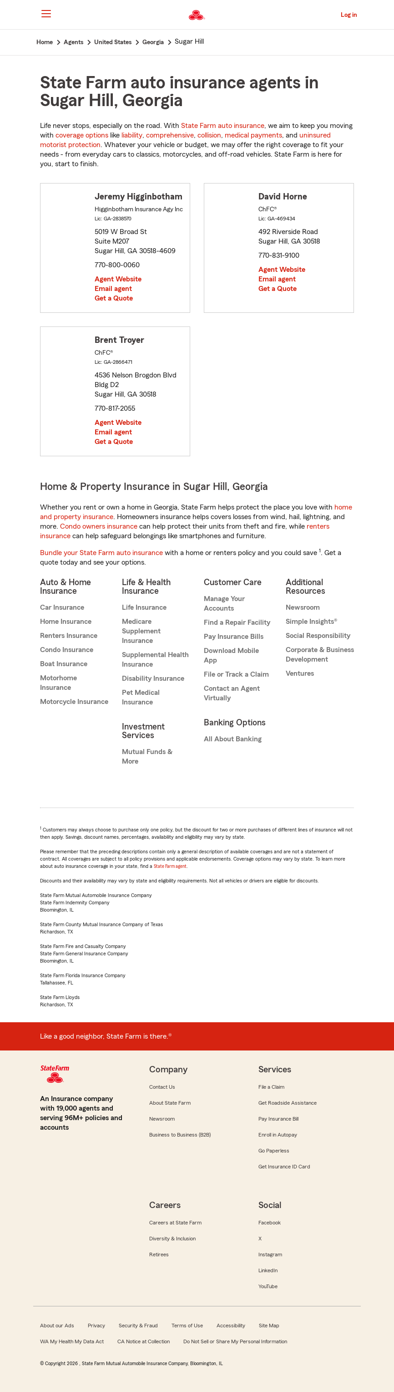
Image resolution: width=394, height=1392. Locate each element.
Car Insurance (62, 607)
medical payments (253, 135)
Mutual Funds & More (147, 756)
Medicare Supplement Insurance (141, 631)
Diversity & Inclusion (172, 1238)
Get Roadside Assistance (287, 1103)
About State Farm (170, 1103)
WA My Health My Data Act (72, 1341)
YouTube (268, 1286)
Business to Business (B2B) (180, 1134)
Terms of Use (187, 1325)
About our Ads (57, 1325)
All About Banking (233, 739)
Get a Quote (114, 298)
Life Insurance (144, 607)
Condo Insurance (66, 649)
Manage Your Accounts (224, 603)
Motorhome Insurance (58, 682)
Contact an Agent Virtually (232, 693)
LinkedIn (268, 1270)
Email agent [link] (113, 288)
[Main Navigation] (46, 14)
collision (209, 135)
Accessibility (231, 1325)
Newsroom (303, 607)
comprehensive (170, 135)
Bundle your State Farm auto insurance (101, 552)
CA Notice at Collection (143, 1341)
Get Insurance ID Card (284, 1166)
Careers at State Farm (175, 1222)
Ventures (300, 673)
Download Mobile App (231, 655)
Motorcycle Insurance (74, 701)
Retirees (159, 1254)
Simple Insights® (311, 621)
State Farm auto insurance (222, 125)
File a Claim (271, 1087)
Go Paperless (273, 1150)
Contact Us (162, 1087)
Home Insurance (65, 621)
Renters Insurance (68, 635)
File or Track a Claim (236, 674)
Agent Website (118, 279)
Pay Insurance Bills (233, 636)
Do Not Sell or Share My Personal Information (235, 1341)
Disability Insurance (153, 678)
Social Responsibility (318, 635)
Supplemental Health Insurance (155, 659)
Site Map (269, 1325)
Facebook (269, 1222)
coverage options (82, 135)
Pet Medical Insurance (141, 697)
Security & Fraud (138, 1325)
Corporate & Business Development (320, 654)
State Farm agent (170, 866)
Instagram (270, 1254)
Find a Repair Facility (237, 622)
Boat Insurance (63, 664)
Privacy (96, 1325)
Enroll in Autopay (277, 1134)
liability (131, 135)
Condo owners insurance (98, 526)
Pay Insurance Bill (278, 1119)
